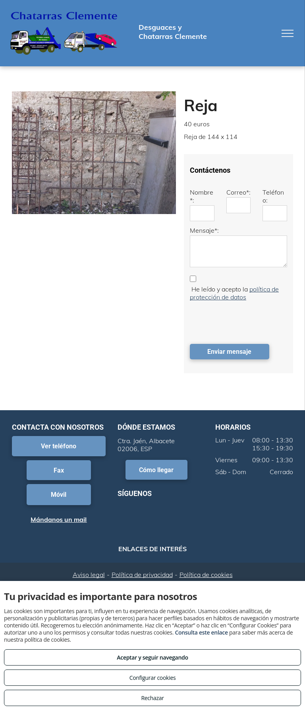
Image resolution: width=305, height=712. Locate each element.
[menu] (287, 33)
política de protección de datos (234, 293)
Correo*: (238, 192)
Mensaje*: (204, 230)
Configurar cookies (152, 677)
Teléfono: (273, 196)
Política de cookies (206, 575)
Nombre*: (201, 196)
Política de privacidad (142, 575)
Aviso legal (89, 575)
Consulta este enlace (201, 632)
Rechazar (152, 698)
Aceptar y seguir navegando (152, 657)
